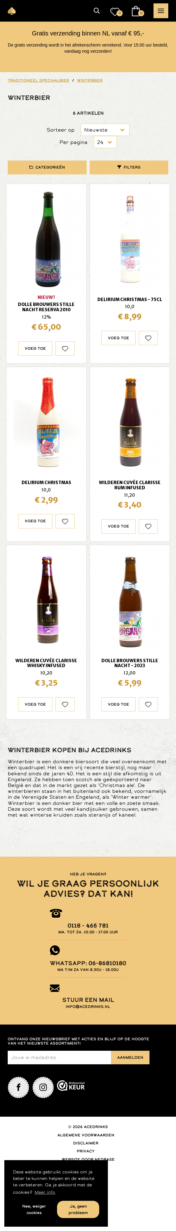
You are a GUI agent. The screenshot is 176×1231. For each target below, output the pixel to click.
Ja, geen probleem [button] (78, 1209)
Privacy (86, 1151)
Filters (132, 167)
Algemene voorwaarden (85, 1135)
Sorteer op (61, 130)
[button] (96, 10)
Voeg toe (35, 348)
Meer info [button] (45, 1192)
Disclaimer (85, 1143)
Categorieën (50, 167)
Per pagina (73, 142)
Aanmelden (130, 1057)
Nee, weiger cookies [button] (34, 1209)
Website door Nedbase (88, 1159)
